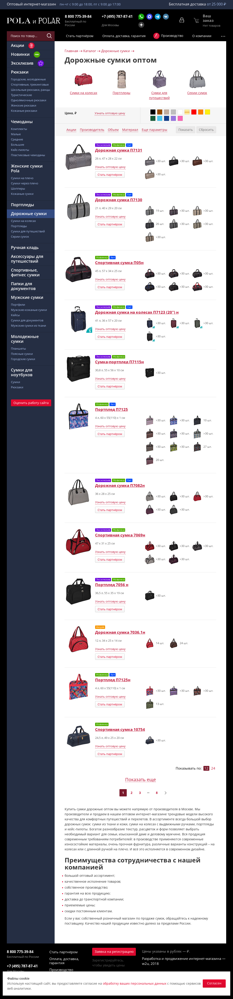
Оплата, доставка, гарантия (64, 960)
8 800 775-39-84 (78, 16)
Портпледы (121, 93)
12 (206, 768)
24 (213, 768)
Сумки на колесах (83, 93)
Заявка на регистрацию (114, 951)
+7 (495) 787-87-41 (117, 16)
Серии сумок (197, 93)
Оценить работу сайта (31, 403)
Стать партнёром (110, 175)
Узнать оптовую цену (110, 113)
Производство (61, 969)
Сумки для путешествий (159, 95)
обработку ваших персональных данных (134, 983)
